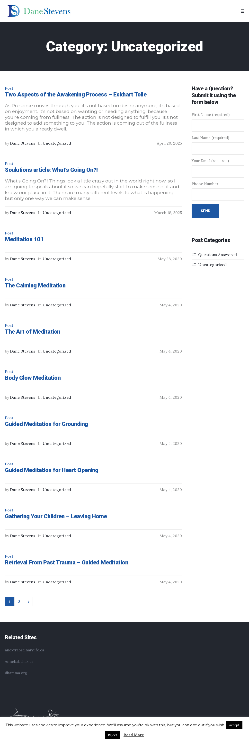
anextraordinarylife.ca (24, 650)
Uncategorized (57, 143)
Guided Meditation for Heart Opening (51, 470)
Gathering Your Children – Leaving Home (56, 516)
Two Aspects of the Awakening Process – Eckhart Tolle (75, 94)
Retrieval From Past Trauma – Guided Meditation (66, 562)
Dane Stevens (22, 143)
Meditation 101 (24, 239)
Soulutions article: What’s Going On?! (51, 169)
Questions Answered (217, 254)
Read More (134, 735)
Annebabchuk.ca (19, 661)
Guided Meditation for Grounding (46, 424)
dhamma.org (16, 673)
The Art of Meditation (32, 331)
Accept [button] (234, 725)
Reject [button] (112, 735)
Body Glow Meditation (33, 377)
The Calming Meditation (35, 285)
